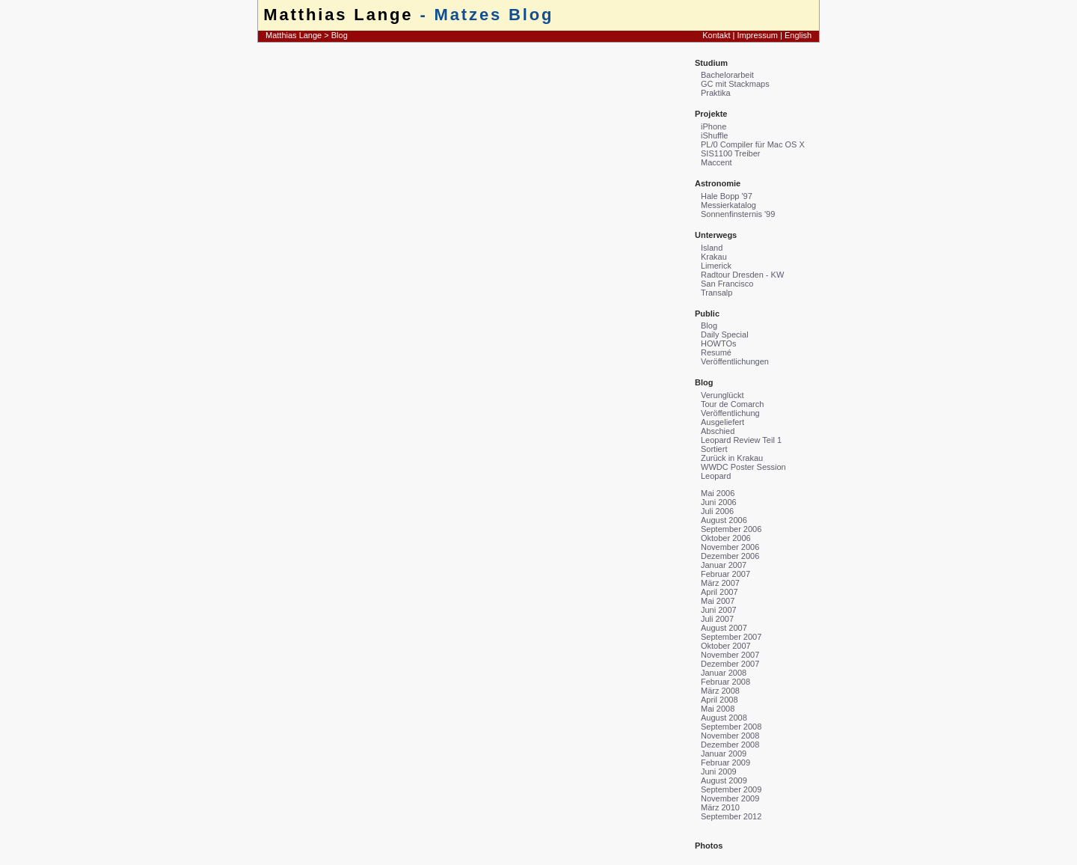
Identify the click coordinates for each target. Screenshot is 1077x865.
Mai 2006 (717, 493)
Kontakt (716, 35)
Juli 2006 (717, 511)
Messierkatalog (728, 205)
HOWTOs (718, 343)
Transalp (716, 292)
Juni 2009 (719, 771)
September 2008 (731, 726)
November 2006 (730, 546)
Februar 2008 (725, 681)
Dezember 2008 (730, 744)
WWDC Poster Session (743, 466)
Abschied (717, 431)
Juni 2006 (719, 502)
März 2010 (720, 807)
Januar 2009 (723, 753)
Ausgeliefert (722, 422)
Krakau (714, 256)
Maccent (716, 162)
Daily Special (725, 334)
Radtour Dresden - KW (742, 274)
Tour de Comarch (732, 404)
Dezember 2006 (730, 555)
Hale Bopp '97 (726, 196)
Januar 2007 (723, 564)
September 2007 (731, 636)
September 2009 (731, 789)
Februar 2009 (725, 762)
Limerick (716, 265)
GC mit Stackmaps (735, 83)
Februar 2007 (725, 573)
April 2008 (719, 699)
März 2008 (720, 690)
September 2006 (731, 529)
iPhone (713, 126)
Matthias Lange (338, 14)
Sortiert (714, 448)
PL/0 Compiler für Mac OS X (753, 144)
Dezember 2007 (730, 663)
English (798, 35)
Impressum (757, 35)
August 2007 (724, 627)
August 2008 (724, 717)
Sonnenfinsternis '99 (738, 214)
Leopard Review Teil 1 (741, 439)
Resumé (716, 352)
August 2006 (724, 520)
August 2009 (724, 780)
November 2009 (730, 798)
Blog (339, 35)
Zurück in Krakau (732, 457)
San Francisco (727, 283)
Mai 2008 (717, 708)
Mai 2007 (717, 600)
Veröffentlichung (730, 413)
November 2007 (730, 654)
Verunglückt (722, 395)
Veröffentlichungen (735, 361)
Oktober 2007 (726, 645)
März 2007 (720, 582)
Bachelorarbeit (727, 74)
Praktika (716, 92)
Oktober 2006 (726, 538)
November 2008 (730, 735)
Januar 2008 (723, 672)
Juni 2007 (719, 609)
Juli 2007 (717, 618)
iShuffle (714, 135)
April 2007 (719, 591)
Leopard (716, 475)
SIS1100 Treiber (731, 153)
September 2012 (731, 816)
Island (711, 247)
